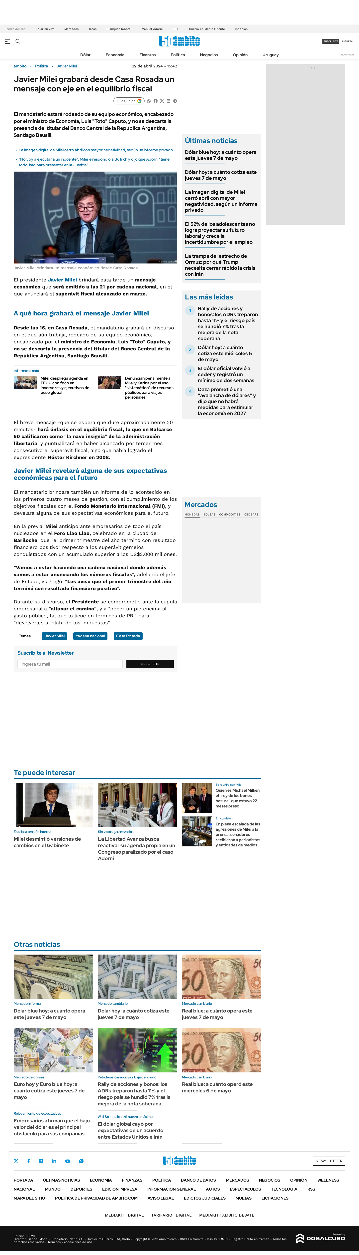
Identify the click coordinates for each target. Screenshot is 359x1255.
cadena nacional (90, 636)
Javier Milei (67, 66)
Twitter (16, 1161)
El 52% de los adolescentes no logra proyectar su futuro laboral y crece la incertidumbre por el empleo (220, 233)
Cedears (251, 514)
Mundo (53, 1189)
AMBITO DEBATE (226, 1215)
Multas (244, 1198)
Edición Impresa (119, 1189)
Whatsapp (81, 1161)
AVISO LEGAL (161, 1198)
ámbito (20, 66)
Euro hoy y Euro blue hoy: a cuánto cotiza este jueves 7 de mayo (49, 1090)
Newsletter (347, 54)
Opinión (240, 54)
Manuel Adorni (152, 29)
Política (178, 54)
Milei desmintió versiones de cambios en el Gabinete (47, 842)
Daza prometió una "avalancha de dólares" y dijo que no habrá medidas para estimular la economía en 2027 (227, 401)
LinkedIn (54, 1161)
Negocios (209, 54)
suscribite (331, 41)
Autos (213, 1189)
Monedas (192, 514)
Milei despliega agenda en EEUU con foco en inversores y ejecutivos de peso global (65, 385)
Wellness (328, 1180)
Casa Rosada (128, 636)
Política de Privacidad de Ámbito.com (96, 1198)
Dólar (85, 54)
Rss (311, 1189)
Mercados (71, 29)
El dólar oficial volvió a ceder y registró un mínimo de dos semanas (226, 374)
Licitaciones (275, 1198)
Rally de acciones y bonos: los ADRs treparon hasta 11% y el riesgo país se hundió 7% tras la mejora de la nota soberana (228, 323)
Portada (23, 1180)
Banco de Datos (198, 1180)
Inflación (241, 29)
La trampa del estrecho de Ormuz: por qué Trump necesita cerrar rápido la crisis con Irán (220, 265)
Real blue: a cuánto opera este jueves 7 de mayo (217, 1013)
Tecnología (284, 1189)
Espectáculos (245, 1189)
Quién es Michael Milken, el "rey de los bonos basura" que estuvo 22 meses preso (238, 798)
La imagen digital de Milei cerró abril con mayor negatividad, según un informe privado (96, 150)
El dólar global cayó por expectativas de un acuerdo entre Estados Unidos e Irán (130, 1130)
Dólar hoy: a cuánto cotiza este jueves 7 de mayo (221, 175)
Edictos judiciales (205, 1198)
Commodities (230, 514)
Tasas (92, 29)
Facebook (28, 1161)
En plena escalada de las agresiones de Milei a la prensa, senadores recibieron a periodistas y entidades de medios (238, 834)
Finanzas (147, 54)
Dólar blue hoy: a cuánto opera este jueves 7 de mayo (221, 155)
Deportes (81, 1189)
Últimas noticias (61, 1180)
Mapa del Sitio (29, 1198)
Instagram (41, 1161)
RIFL (176, 29)
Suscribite (150, 664)
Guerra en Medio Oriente (207, 29)
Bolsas (209, 514)
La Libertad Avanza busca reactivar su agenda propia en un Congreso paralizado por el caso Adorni (136, 849)
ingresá (347, 41)
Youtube (67, 1161)
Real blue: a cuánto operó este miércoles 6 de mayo (217, 1087)
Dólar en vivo (44, 29)
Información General (171, 1189)
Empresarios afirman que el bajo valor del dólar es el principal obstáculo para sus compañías (52, 1127)
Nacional (24, 1189)
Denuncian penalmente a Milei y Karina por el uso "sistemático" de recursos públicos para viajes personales (149, 388)
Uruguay (271, 54)
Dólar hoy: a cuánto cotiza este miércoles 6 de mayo (225, 353)
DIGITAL (124, 1215)
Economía (115, 54)
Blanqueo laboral (119, 29)
